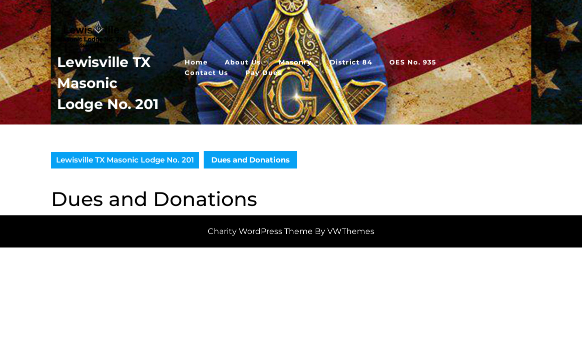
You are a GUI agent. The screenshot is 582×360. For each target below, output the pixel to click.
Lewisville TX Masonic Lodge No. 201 (108, 83)
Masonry (295, 62)
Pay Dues (263, 72)
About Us (243, 62)
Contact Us (206, 72)
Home (196, 62)
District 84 (351, 62)
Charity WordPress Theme (260, 231)
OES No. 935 (412, 62)
